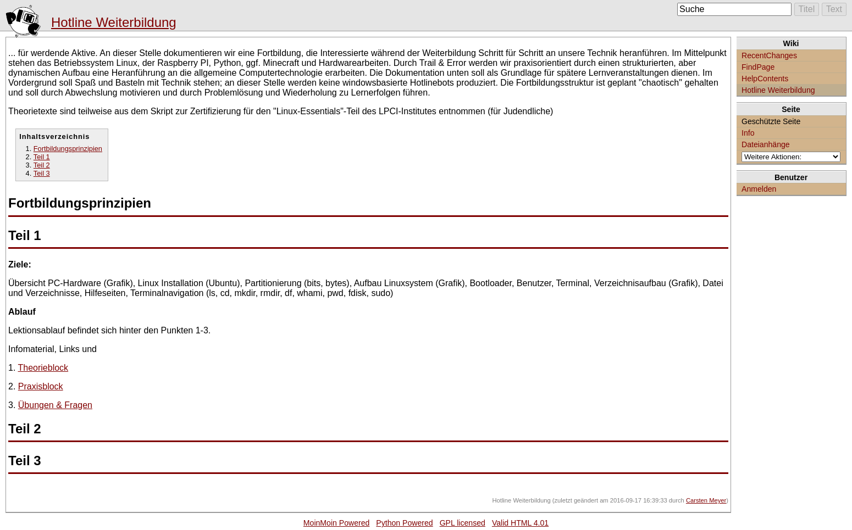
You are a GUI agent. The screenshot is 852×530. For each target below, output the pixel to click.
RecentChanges (769, 55)
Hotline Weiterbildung (113, 22)
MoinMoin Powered (336, 522)
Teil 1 (42, 157)
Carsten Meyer (706, 500)
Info (748, 133)
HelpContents (765, 78)
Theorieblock (43, 367)
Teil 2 (42, 165)
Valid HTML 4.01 (520, 522)
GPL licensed (462, 522)
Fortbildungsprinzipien (68, 148)
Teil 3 (42, 173)
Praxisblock (40, 386)
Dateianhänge (766, 144)
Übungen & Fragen (55, 405)
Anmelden (759, 189)
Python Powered (404, 522)
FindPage (758, 67)
